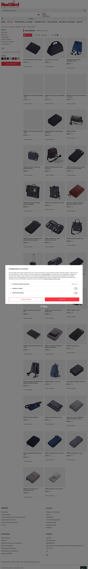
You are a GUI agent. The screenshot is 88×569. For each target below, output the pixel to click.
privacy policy (46, 274)
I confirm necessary (26, 299)
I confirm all (62, 299)
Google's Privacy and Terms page (51, 279)
